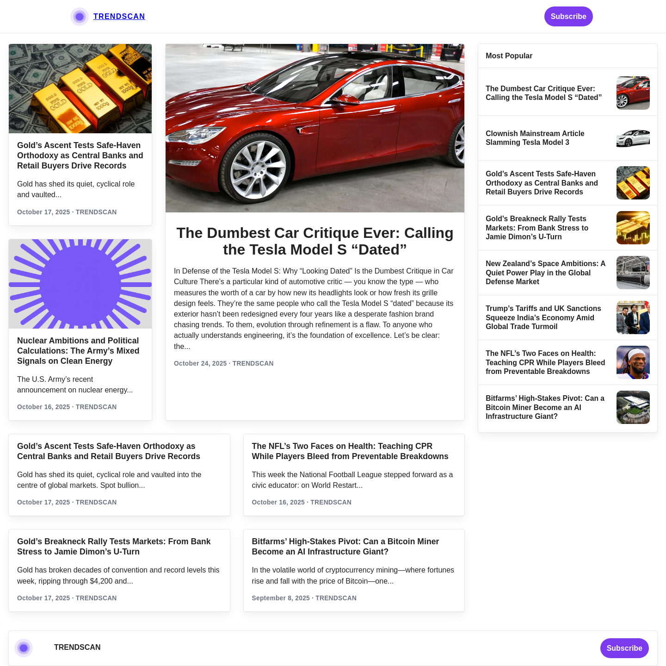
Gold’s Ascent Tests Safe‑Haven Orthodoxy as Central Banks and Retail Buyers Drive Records (80, 155)
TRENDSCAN (119, 16)
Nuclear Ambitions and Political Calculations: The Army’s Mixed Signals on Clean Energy (78, 351)
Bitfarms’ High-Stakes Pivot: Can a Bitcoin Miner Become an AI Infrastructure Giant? (545, 407)
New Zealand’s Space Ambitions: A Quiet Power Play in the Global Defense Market (545, 273)
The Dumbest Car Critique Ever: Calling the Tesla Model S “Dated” (314, 241)
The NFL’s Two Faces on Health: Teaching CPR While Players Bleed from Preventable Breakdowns (545, 362)
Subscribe (568, 16)
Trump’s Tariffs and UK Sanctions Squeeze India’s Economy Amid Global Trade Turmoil (543, 317)
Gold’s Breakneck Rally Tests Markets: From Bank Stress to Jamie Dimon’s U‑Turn (537, 228)
